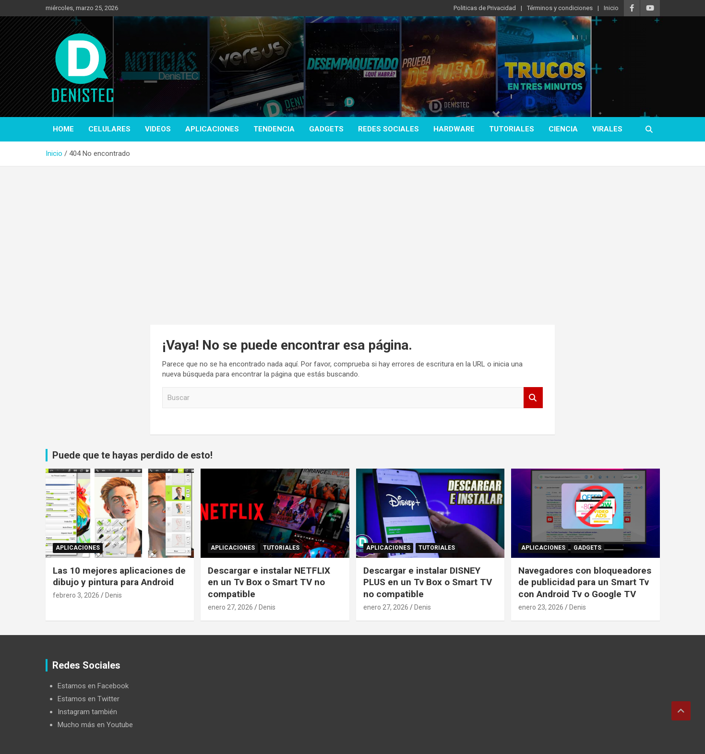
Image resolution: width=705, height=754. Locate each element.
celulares (109, 129)
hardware (454, 129)
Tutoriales (511, 129)
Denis (113, 595)
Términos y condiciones (560, 8)
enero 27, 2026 (230, 607)
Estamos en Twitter (88, 699)
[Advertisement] (353, 238)
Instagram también (87, 711)
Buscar (533, 398)
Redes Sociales (388, 129)
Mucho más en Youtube (95, 724)
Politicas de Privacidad (485, 8)
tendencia (274, 129)
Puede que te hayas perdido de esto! (132, 455)
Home (63, 129)
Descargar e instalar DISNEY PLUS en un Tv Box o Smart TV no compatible (427, 582)
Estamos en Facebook (93, 686)
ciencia (563, 129)
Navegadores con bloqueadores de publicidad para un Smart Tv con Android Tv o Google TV (584, 582)
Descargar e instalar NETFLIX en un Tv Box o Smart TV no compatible (269, 582)
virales (607, 129)
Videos (158, 129)
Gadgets (326, 129)
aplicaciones (212, 129)
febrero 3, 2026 (76, 595)
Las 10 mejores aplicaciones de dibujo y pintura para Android (119, 576)
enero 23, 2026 (540, 607)
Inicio (611, 8)
